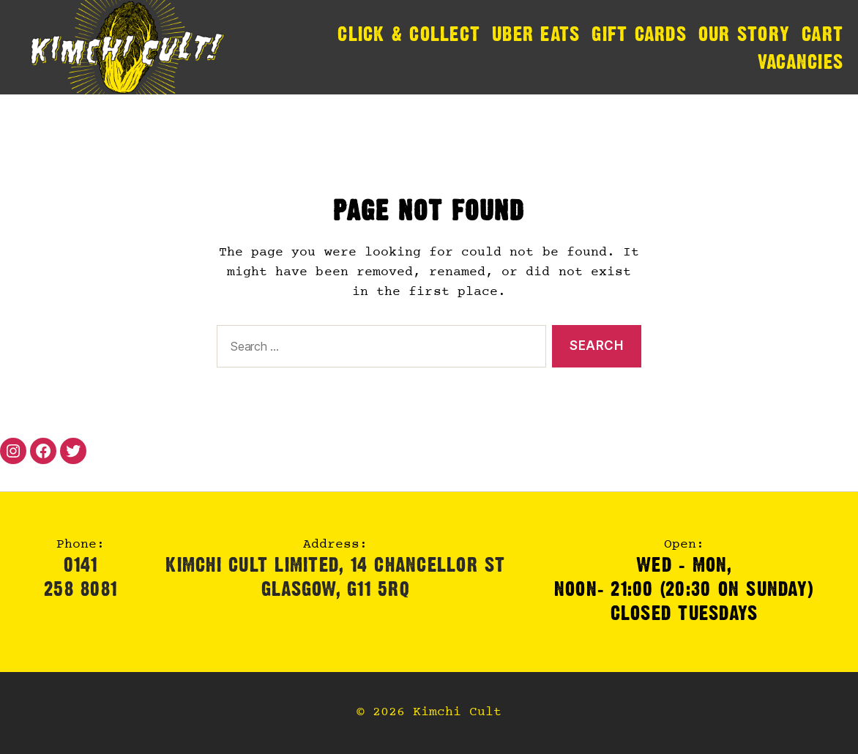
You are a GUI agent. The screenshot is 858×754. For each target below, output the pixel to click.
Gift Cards (639, 34)
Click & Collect (408, 34)
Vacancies (800, 61)
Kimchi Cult (457, 713)
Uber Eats (536, 34)
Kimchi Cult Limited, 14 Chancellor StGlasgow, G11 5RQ (335, 576)
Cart (822, 34)
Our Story (744, 34)
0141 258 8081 (80, 576)
